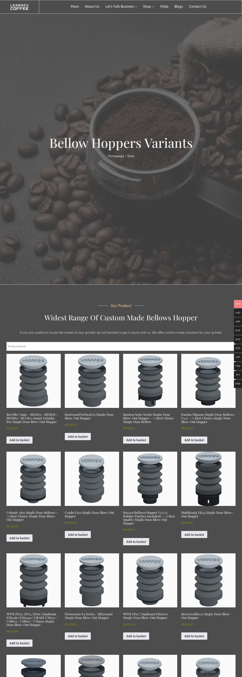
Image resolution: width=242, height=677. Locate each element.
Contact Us (197, 6)
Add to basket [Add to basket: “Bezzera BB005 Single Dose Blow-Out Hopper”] (194, 636)
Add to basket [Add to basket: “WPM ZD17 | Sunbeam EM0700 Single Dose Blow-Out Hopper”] (136, 636)
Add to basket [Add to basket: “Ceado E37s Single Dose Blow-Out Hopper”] (78, 534)
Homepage (116, 156)
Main (75, 6)
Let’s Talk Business (121, 6)
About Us (92, 6)
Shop (148, 6)
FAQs (164, 6)
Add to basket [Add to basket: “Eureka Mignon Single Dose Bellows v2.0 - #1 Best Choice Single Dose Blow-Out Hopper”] (194, 440)
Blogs (178, 6)
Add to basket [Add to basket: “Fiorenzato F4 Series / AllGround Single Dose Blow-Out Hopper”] (78, 636)
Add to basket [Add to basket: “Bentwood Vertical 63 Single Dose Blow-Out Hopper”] (78, 436)
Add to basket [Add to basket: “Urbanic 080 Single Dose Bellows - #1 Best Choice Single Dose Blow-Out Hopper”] (19, 538)
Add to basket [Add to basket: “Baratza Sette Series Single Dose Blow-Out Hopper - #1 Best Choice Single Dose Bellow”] (136, 440)
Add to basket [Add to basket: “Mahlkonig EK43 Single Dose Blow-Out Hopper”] (194, 534)
